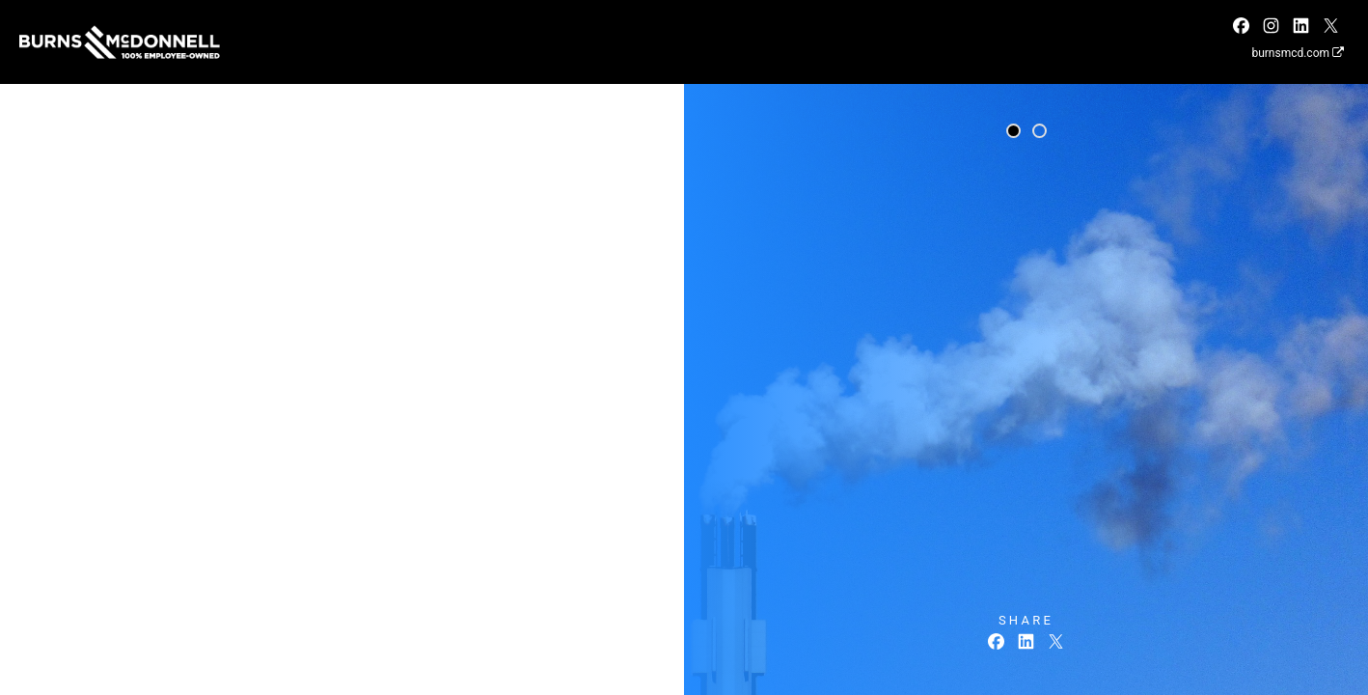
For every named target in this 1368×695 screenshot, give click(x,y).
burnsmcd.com (1297, 53)
